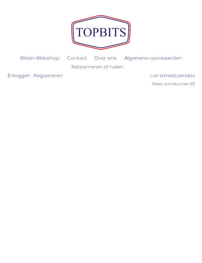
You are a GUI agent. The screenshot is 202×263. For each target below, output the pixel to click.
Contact (77, 58)
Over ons (105, 58)
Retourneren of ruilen (97, 66)
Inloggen (18, 75)
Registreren (48, 75)
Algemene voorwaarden (153, 58)
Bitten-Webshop (39, 58)
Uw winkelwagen (172, 75)
